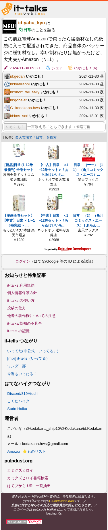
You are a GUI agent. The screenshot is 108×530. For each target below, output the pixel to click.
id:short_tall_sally (24, 92)
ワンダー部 (16, 366)
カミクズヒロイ (20, 470)
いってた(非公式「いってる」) (32, 351)
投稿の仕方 (16, 308)
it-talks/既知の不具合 (24, 323)
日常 (27, 29)
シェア (57, 68)
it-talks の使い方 (20, 300)
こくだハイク (18, 401)
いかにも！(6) (85, 68)
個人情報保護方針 (22, 293)
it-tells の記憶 (18, 331)
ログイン (22, 261)
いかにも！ (15, 127)
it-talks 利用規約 (20, 285)
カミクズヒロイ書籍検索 (27, 478)
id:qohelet (18, 100)
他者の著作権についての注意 (31, 316)
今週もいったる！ (22, 374)
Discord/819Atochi (22, 393)
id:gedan (17, 76)
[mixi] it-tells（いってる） (28, 358)
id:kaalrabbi (20, 84)
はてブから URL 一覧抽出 (29, 486)
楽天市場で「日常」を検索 (36, 137)
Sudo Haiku (17, 409)
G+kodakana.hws (25, 108)
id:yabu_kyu (31, 22)
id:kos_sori (19, 116)
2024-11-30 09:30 (24, 68)
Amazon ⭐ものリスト (26, 451)
